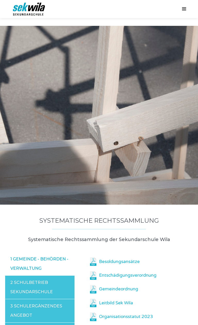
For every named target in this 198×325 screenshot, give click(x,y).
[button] (184, 9)
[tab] (40, 264)
